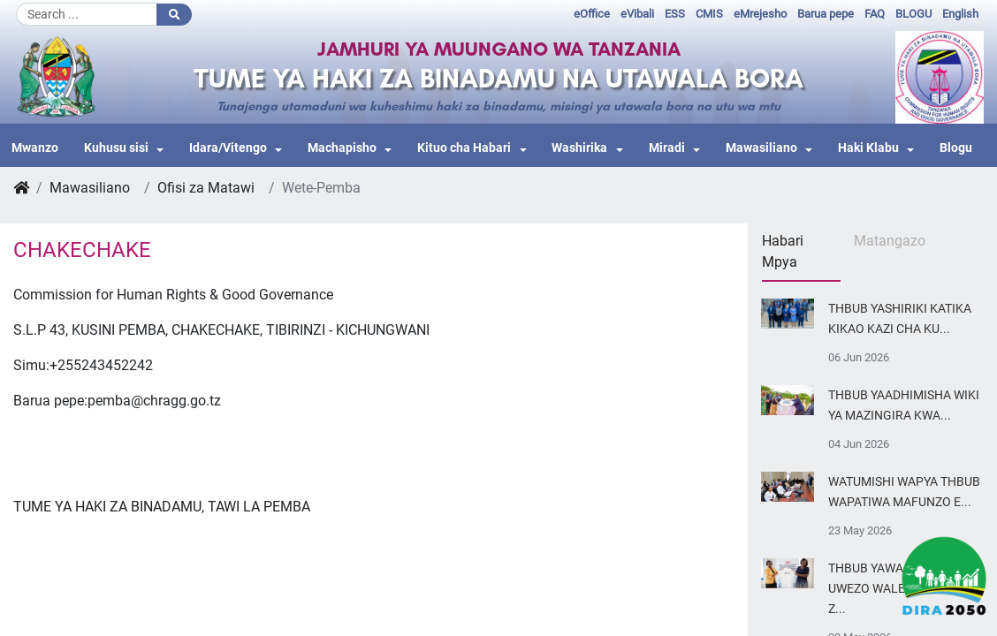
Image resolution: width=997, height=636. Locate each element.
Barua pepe (825, 13)
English (960, 13)
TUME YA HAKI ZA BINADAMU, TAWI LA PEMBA (161, 506)
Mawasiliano (761, 147)
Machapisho (342, 147)
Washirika (579, 147)
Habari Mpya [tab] (782, 251)
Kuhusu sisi (116, 147)
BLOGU (913, 13)
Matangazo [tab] (889, 240)
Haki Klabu (868, 147)
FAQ (874, 13)
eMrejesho (760, 13)
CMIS (709, 13)
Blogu (956, 147)
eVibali (637, 13)
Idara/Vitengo (228, 147)
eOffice (592, 13)
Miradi (667, 147)
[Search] (86, 14)
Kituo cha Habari (464, 147)
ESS (675, 13)
